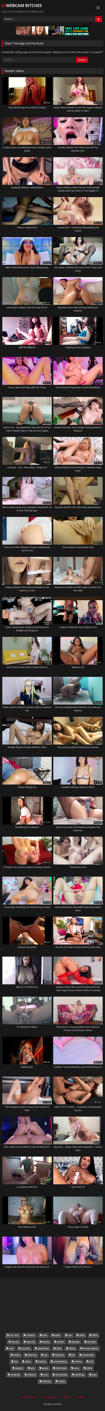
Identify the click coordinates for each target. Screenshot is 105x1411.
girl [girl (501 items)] (45, 1355)
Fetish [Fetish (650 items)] (17, 1355)
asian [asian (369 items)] (57, 1335)
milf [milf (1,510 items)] (91, 1361)
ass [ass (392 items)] (70, 1335)
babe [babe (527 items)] (81, 1335)
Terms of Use (50, 1397)
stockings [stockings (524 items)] (79, 1374)
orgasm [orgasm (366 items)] (19, 1368)
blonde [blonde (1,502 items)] (60, 1342)
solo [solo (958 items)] (45, 1374)
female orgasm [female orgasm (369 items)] (90, 1348)
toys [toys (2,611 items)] (94, 1374)
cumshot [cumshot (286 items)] (25, 1348)
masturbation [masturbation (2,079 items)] (60, 1361)
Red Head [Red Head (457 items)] (61, 1368)
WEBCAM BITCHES (22, 5)
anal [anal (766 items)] (45, 1335)
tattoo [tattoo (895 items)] (62, 1381)
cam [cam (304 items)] (11, 1348)
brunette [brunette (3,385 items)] (91, 1342)
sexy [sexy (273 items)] (76, 1368)
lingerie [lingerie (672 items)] (42, 1361)
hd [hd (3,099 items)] (73, 1355)
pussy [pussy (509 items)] (45, 1368)
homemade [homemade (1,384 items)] (87, 1355)
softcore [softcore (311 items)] (32, 1374)
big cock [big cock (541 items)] (31, 1342)
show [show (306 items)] (89, 1368)
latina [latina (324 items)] (28, 1361)
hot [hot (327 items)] (15, 1361)
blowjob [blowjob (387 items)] (75, 1342)
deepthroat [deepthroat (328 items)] (43, 1348)
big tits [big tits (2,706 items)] (46, 1342)
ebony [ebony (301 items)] (72, 1348)
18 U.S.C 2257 (29, 1397)
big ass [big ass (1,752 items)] (15, 1342)
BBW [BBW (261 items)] (95, 1335)
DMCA (66, 1397)
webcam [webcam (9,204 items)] (46, 1381)
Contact (80, 1397)
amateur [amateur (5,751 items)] (30, 1335)
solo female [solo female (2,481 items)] (61, 1374)
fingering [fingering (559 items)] (32, 1355)
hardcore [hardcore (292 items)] (59, 1355)
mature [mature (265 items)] (78, 1361)
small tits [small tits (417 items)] (15, 1374)
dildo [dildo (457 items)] (58, 1348)
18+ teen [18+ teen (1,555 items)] (14, 1335)
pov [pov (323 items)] (32, 1368)
